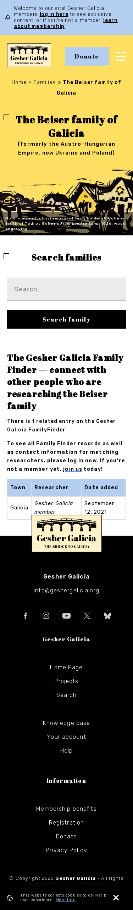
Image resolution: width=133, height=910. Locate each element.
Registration (66, 822)
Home (19, 82)
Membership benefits (66, 808)
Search (66, 695)
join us (72, 469)
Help (66, 750)
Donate (87, 56)
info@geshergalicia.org (66, 590)
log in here (54, 14)
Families (45, 82)
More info (66, 900)
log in (76, 461)
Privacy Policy (66, 850)
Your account (66, 736)
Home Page (66, 667)
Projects (67, 681)
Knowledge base (66, 723)
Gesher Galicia (67, 533)
